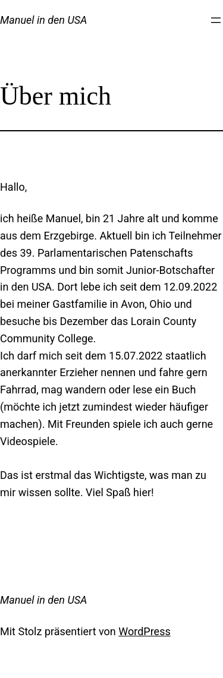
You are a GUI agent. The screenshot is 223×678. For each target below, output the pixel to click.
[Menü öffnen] (216, 20)
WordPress (144, 631)
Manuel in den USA (43, 20)
